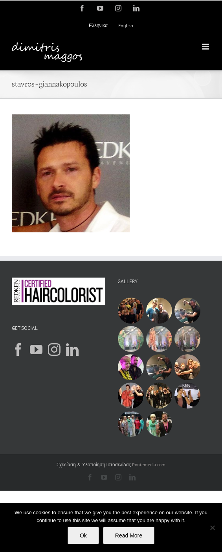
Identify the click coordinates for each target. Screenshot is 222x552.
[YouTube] (36, 349)
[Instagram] (54, 349)
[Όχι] (212, 528)
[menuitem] (98, 25)
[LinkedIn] (72, 349)
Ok (83, 535)
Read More (128, 535)
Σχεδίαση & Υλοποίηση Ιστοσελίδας (94, 464)
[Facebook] (18, 349)
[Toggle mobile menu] (206, 46)
